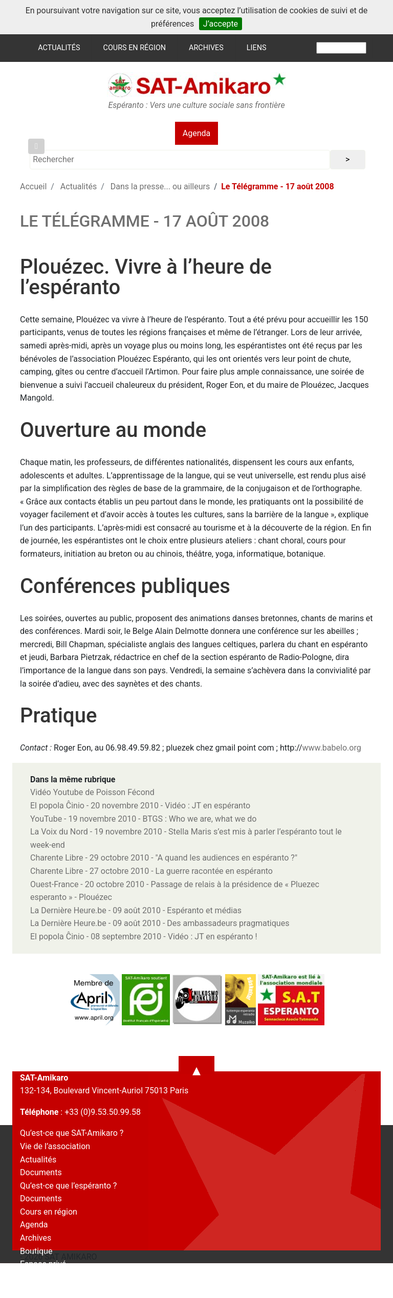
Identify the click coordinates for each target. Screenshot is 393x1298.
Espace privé (43, 1264)
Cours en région (134, 47)
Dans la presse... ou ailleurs (160, 186)
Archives (206, 47)
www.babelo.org (331, 748)
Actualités (59, 47)
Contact (34, 1277)
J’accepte (220, 24)
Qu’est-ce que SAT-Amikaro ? (71, 1133)
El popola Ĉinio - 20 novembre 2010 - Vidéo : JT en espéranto (140, 805)
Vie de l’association (55, 1146)
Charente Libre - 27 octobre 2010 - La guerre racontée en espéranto (151, 871)
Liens (257, 47)
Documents (41, 1172)
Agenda (196, 133)
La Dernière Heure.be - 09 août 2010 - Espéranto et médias (136, 910)
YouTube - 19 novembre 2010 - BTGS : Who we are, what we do (143, 819)
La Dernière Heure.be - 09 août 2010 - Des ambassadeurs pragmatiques (159, 923)
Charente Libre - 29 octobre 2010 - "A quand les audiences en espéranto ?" (163, 858)
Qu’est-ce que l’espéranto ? (68, 1186)
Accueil (33, 186)
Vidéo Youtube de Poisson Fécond (92, 792)
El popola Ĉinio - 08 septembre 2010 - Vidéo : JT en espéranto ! (143, 936)
